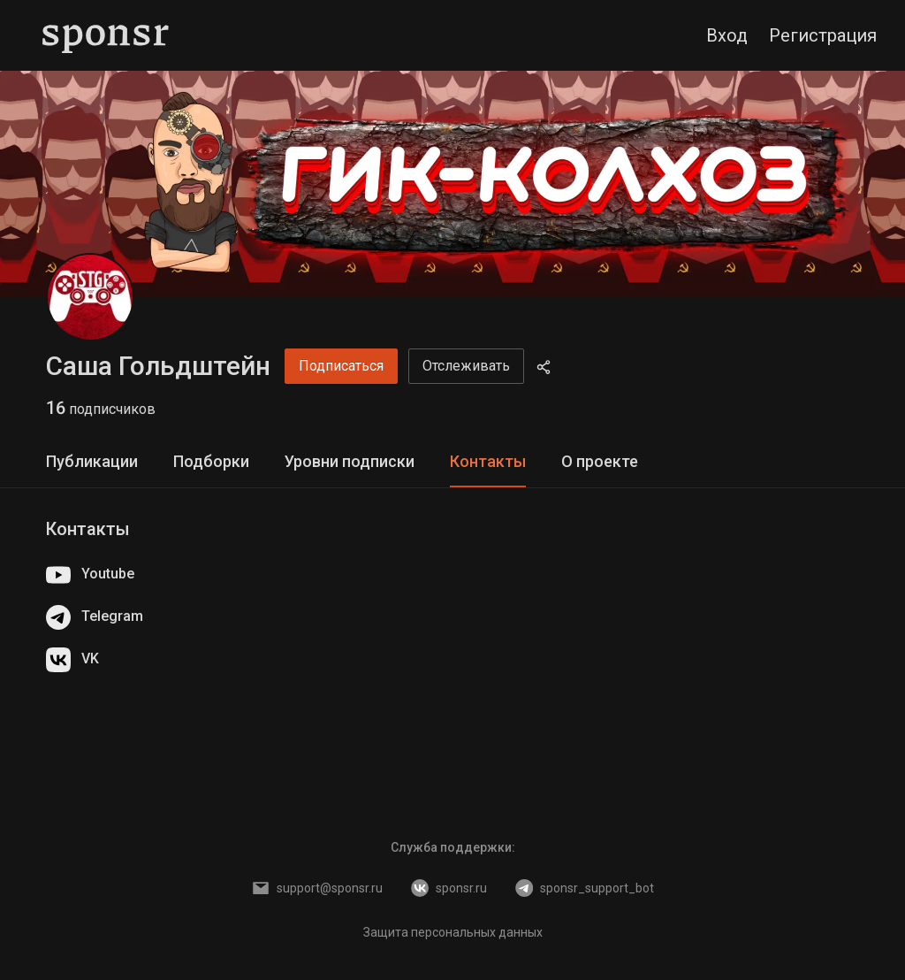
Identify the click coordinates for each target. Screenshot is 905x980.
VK (72, 659)
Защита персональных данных (453, 932)
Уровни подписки (349, 461)
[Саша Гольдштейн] (90, 297)
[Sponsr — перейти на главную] (105, 35)
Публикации (92, 461)
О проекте (599, 461)
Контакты (488, 461)
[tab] (92, 462)
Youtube (90, 575)
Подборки (211, 461)
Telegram (94, 617)
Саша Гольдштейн (158, 365)
